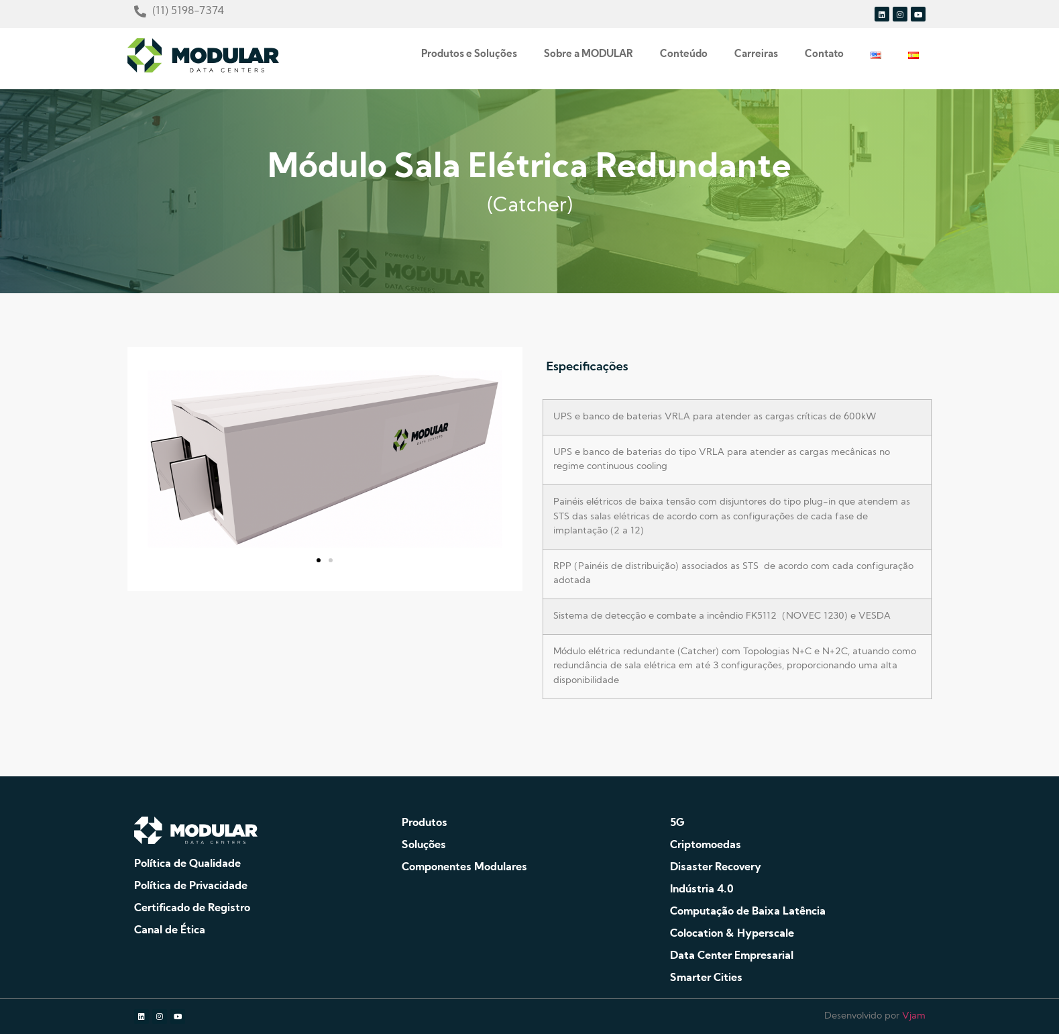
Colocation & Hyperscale (732, 934)
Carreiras (756, 55)
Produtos (424, 823)
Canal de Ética (169, 930)
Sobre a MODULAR (588, 55)
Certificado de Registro (192, 908)
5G (677, 823)
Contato (824, 55)
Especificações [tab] (587, 366)
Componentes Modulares (464, 867)
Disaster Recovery (715, 867)
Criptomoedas (705, 845)
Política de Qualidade (187, 864)
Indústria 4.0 (702, 889)
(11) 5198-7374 (188, 11)
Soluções (424, 845)
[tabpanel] (737, 554)
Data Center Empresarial (731, 956)
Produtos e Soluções (469, 55)
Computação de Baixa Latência (748, 912)
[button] (319, 560)
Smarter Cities (706, 978)
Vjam (914, 1016)
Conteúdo (684, 55)
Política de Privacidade (190, 886)
